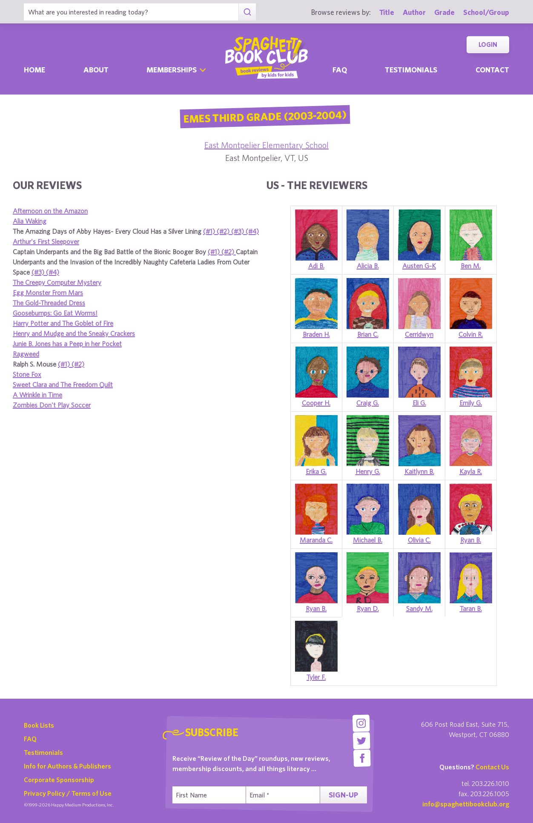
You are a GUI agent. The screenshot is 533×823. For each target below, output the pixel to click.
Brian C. (367, 334)
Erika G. (316, 471)
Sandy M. (419, 608)
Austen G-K (419, 266)
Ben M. (471, 266)
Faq (339, 69)
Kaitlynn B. (419, 471)
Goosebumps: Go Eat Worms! (55, 313)
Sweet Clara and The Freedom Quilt (63, 384)
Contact (492, 69)
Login (488, 44)
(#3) (238, 231)
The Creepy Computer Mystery (57, 282)
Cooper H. (316, 403)
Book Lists (39, 725)
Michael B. (367, 540)
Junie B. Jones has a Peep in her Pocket (67, 343)
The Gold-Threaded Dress (49, 303)
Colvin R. (470, 334)
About (96, 69)
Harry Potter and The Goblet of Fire (63, 323)
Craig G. (367, 403)
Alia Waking (29, 221)
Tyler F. (316, 677)
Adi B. (316, 266)
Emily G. (470, 403)
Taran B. (471, 608)
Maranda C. (316, 540)
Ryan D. (368, 608)
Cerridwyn (419, 334)
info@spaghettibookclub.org (465, 804)
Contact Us (492, 767)
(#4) (252, 231)
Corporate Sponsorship (59, 779)
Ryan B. (470, 540)
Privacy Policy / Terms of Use (68, 793)
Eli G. (419, 403)
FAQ (30, 739)
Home (34, 69)
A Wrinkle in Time (37, 395)
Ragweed (26, 354)
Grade (444, 12)
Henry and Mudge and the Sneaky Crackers (74, 333)
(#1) (210, 231)
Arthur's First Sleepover (46, 241)
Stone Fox (27, 374)
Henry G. (367, 471)
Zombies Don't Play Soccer (52, 405)
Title (386, 12)
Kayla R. (470, 471)
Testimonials (411, 69)
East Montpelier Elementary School (266, 145)
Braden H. (316, 334)
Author (414, 12)
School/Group (486, 12)
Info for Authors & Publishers (67, 766)
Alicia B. (368, 266)
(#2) (224, 231)
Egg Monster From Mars (48, 292)
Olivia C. (419, 540)
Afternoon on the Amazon (50, 211)
